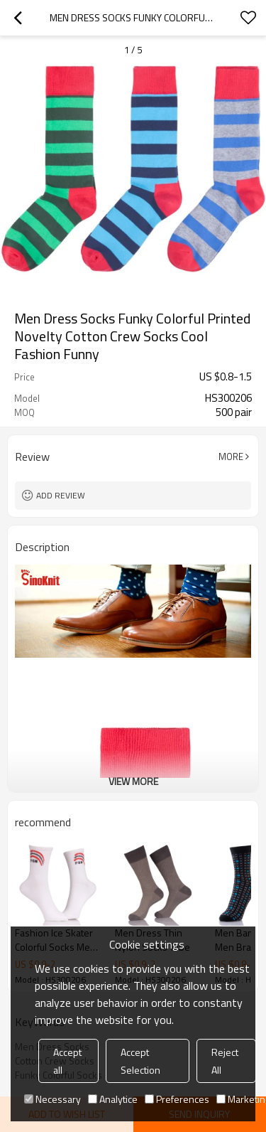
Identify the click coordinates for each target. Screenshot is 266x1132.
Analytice (113, 1098)
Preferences (177, 1098)
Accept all (67, 1061)
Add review (60, 495)
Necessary (52, 1098)
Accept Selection (140, 1061)
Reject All (224, 1061)
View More (133, 781)
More (230, 456)
